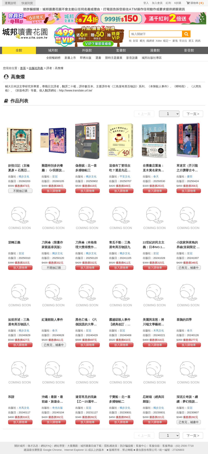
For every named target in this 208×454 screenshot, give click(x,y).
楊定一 (167, 40)
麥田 (189, 176)
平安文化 (125, 176)
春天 (156, 176)
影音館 (189, 50)
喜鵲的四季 (184, 319)
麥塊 (175, 40)
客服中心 (141, 445)
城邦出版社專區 (152, 57)
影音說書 (132, 57)
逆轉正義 (14, 242)
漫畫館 (155, 50)
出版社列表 (36, 68)
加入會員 (157, 2)
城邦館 (53, 50)
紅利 (168, 2)
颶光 (142, 40)
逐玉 (191, 40)
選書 (98, 57)
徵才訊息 (33, 445)
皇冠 (54, 176)
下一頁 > (193, 114)
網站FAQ (46, 445)
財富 (135, 40)
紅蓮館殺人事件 (52, 319)
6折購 (177, 2)
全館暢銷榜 (53, 57)
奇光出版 (57, 407)
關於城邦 (19, 445)
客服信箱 (154, 445)
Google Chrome (52, 449)
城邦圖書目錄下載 (91, 445)
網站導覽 (59, 445)
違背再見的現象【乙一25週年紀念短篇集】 (86, 401)
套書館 (121, 50)
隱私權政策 (110, 445)
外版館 (87, 50)
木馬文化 (158, 330)
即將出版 (85, 57)
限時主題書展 (113, 57)
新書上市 (70, 57)
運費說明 (10, 3)
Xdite (159, 40)
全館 (19, 50)
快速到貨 (27, 3)
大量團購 (72, 445)
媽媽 (197, 40)
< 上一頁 (144, 114)
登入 (146, 2)
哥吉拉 (183, 40)
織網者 (150, 40)
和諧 (11, 397)
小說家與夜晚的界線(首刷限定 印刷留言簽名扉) (188, 247)
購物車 (197, 2)
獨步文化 (24, 176)
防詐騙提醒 (126, 445)
